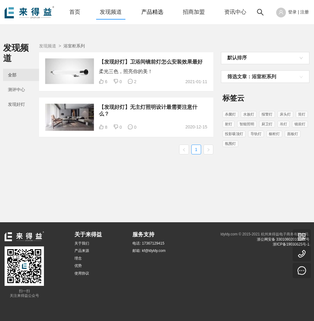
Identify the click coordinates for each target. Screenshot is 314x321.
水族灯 (248, 114)
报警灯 (267, 114)
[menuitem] (75, 12)
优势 (78, 266)
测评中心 (16, 79)
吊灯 (283, 124)
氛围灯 (230, 144)
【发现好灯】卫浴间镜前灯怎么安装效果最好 (179, 68)
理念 (78, 258)
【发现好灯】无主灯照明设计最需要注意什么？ (179, 141)
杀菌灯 (230, 114)
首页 (74, 12)
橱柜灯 (274, 134)
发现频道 (111, 12)
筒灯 (301, 114)
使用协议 (81, 273)
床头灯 (285, 114)
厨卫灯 (267, 124)
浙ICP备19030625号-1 (291, 244)
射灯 (228, 124)
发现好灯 (16, 94)
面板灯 (292, 134)
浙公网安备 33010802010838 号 (283, 239)
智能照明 (247, 124)
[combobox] (265, 58)
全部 (12, 64)
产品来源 (81, 251)
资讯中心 (235, 12)
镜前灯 (299, 124)
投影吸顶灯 (234, 134)
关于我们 (81, 243)
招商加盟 (194, 12)
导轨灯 (256, 134)
